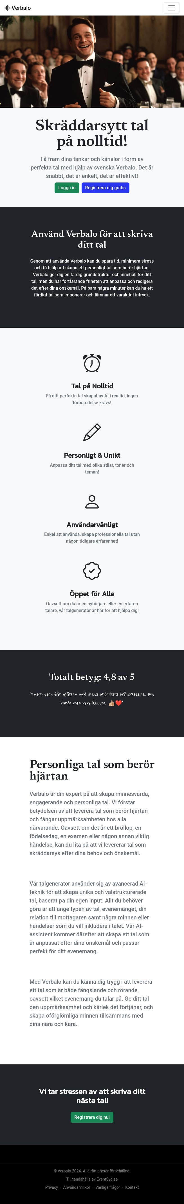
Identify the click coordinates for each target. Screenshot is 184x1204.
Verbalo (18, 8)
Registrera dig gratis (105, 187)
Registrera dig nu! (92, 1117)
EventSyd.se (107, 1179)
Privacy (51, 1187)
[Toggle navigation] (171, 8)
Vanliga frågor (107, 1187)
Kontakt (132, 1187)
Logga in (66, 187)
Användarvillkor (76, 1187)
